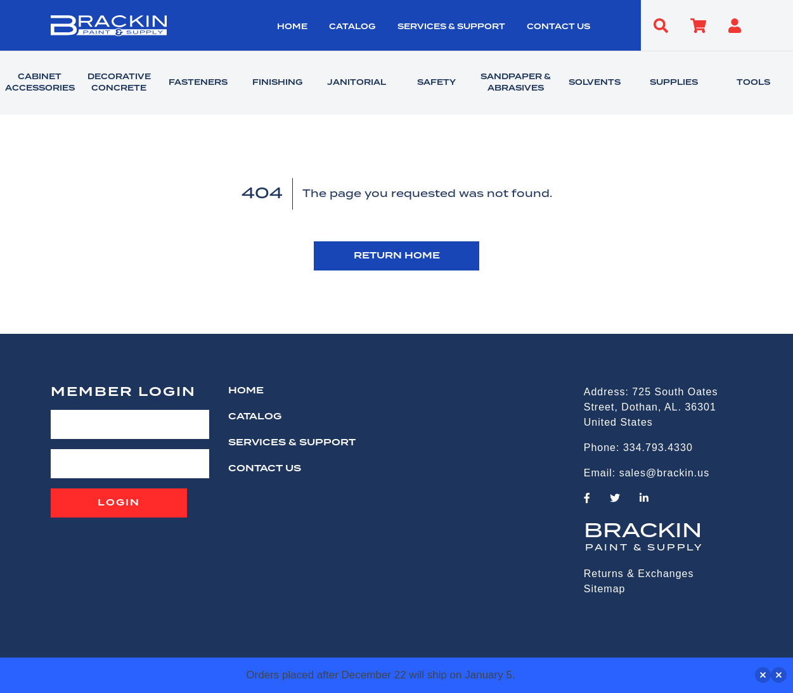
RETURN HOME (397, 256)
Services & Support (451, 27)
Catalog (352, 27)
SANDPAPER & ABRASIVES (515, 83)
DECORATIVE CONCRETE (119, 83)
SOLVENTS (595, 83)
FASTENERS (198, 83)
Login (119, 503)
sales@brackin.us (664, 472)
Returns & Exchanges (639, 573)
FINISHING (277, 83)
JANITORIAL (356, 83)
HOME (292, 27)
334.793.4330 (658, 447)
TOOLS (753, 83)
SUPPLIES (674, 83)
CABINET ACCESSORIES (40, 83)
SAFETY (436, 83)
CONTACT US (558, 27)
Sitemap (605, 588)
